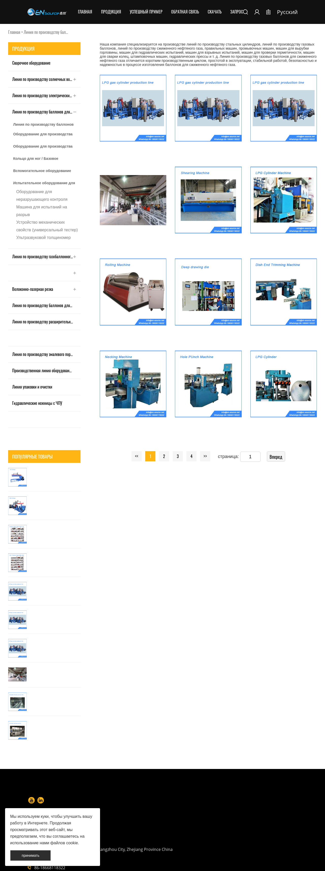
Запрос (236, 12)
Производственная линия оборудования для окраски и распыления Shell (46, 370)
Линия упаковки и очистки (32, 387)
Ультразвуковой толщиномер (43, 237)
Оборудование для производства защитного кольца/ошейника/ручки (44, 147)
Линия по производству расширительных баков (46, 322)
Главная (85, 12)
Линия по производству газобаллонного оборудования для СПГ (46, 256)
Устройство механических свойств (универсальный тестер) (47, 226)
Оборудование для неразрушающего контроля (42, 196)
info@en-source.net (201, 837)
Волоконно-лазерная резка (32, 289)
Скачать (215, 12)
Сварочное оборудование (31, 63)
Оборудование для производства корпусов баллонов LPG (43, 135)
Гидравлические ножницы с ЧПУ (37, 403)
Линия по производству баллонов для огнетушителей (46, 305)
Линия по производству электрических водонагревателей (46, 95)
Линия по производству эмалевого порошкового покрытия (46, 354)
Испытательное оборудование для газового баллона (44, 184)
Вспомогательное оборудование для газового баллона (42, 172)
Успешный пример (146, 12)
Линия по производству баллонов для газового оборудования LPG (43, 126)
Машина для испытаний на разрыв (41, 211)
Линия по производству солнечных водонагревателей (46, 79)
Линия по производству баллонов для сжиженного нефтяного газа (46, 112)
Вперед (276, 456)
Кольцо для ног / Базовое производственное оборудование (43, 160)
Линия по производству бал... (46, 32)
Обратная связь (185, 12)
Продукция (111, 12)
